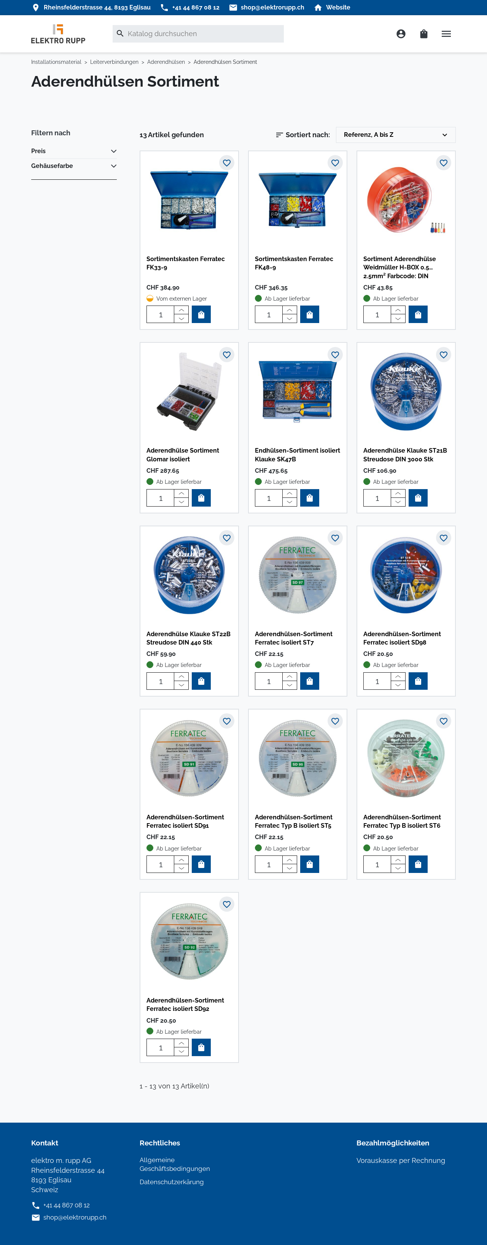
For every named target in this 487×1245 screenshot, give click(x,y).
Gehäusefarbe (52, 165)
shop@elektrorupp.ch (77, 1217)
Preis (38, 151)
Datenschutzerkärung (174, 1182)
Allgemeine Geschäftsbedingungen (177, 1164)
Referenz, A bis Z (396, 134)
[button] (445, 33)
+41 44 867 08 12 (69, 1205)
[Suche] (198, 34)
